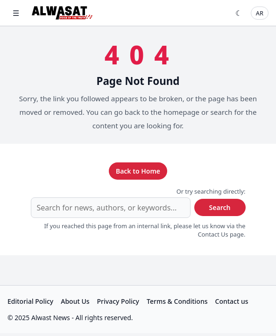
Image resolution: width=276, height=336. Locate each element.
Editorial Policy (30, 301)
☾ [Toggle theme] (238, 13)
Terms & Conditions (177, 301)
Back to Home (138, 171)
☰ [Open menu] (16, 13)
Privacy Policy (118, 301)
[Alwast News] (62, 13)
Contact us (231, 301)
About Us (75, 301)
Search (220, 207)
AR (259, 13)
